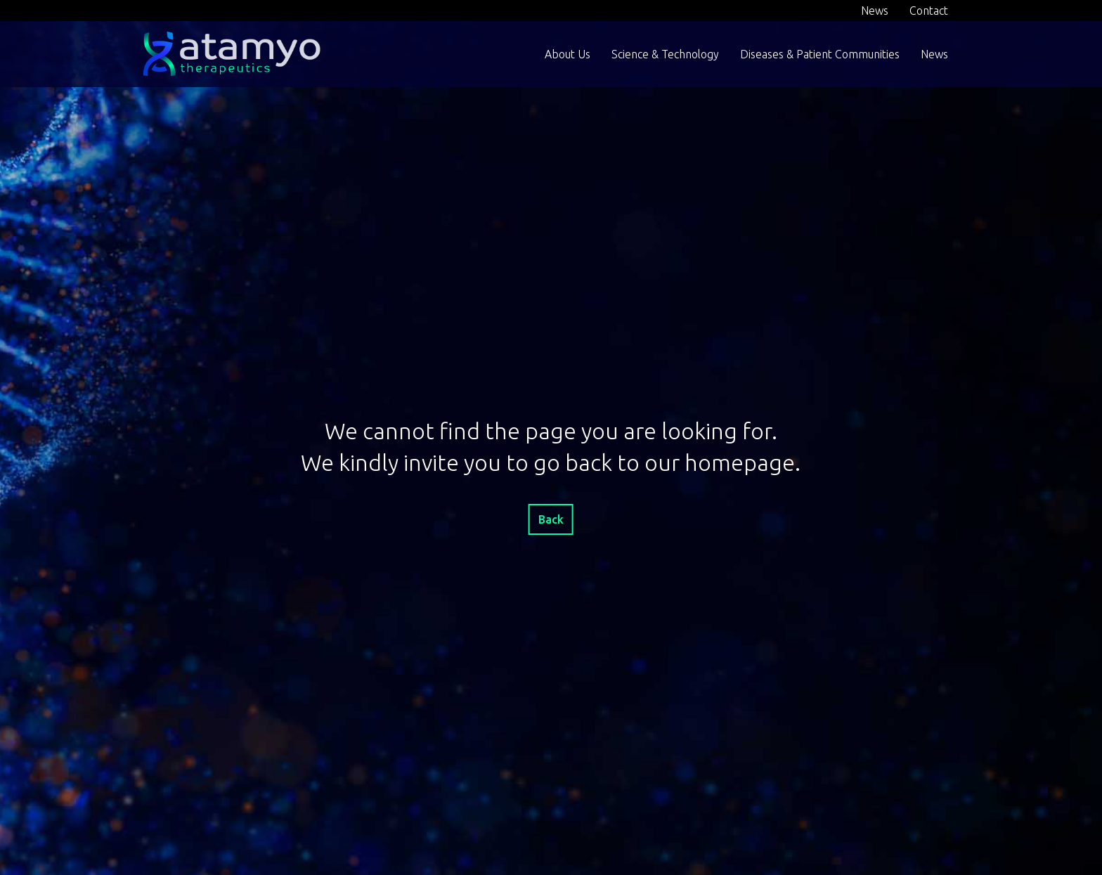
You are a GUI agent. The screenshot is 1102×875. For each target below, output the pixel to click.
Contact (928, 10)
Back (551, 519)
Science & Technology (665, 54)
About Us (567, 54)
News (874, 10)
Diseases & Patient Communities (820, 54)
